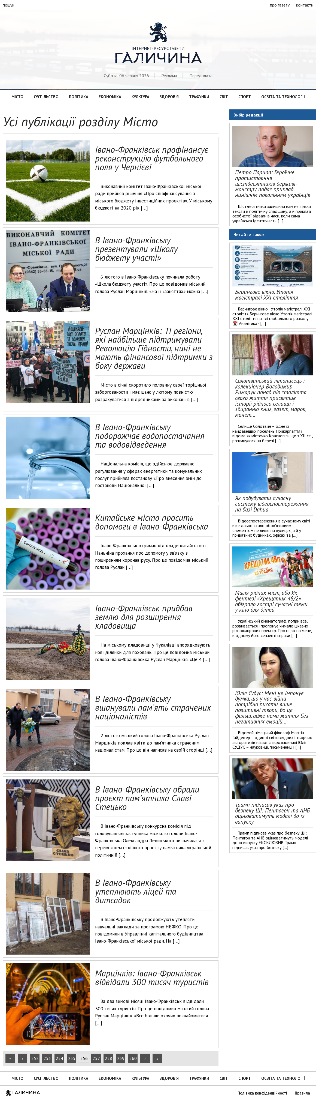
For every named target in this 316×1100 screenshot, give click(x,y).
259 (120, 1058)
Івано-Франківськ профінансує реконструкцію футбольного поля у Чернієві (151, 158)
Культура (140, 96)
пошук (8, 5)
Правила (302, 1093)
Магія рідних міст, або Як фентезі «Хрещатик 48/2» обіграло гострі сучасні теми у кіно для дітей (271, 601)
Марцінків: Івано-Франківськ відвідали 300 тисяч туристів (152, 977)
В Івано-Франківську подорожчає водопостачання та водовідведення (149, 435)
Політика (78, 96)
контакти (304, 5)
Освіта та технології (283, 96)
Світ (224, 96)
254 (59, 1058)
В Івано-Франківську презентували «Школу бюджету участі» (136, 248)
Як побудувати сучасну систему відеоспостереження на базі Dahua (272, 503)
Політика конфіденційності (262, 1093)
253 (47, 1058)
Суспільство (46, 96)
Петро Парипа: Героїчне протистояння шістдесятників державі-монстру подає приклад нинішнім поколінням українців (272, 184)
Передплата (200, 75)
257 (96, 1058)
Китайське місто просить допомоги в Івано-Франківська (151, 522)
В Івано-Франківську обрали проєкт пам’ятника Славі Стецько (147, 798)
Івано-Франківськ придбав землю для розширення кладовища (144, 616)
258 (108, 1058)
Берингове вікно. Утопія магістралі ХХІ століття (266, 294)
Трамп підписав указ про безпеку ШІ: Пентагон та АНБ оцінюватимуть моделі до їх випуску (272, 813)
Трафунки (199, 96)
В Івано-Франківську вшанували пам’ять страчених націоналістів (153, 707)
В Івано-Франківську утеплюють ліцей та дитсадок (135, 891)
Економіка (110, 96)
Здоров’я (169, 96)
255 (71, 1058)
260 (133, 1058)
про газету (280, 5)
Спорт (244, 96)
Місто (17, 96)
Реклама (169, 75)
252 (35, 1058)
